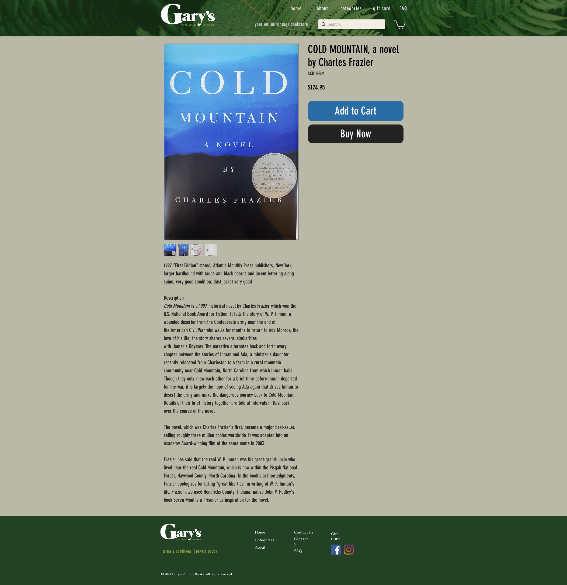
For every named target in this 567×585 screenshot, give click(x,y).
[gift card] (382, 8)
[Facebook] (336, 550)
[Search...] (350, 24)
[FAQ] (403, 8)
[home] (296, 8)
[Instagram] (349, 550)
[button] (400, 24)
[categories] (351, 8)
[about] (323, 8)
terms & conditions (177, 551)
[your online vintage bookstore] (281, 24)
